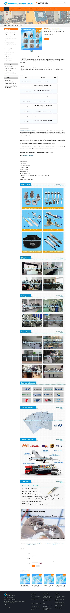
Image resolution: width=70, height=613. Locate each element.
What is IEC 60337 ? (8, 66)
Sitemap (5, 604)
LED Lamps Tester (8, 50)
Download (31, 9)
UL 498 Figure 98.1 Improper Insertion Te (25, 586)
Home (7, 9)
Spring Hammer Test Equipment (10, 40)
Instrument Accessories (9, 58)
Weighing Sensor (8, 56)
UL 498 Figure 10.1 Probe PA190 (49, 586)
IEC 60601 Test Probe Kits (35, 596)
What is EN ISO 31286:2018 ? (10, 68)
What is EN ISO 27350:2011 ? (10, 73)
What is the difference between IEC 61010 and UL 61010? (48, 597)
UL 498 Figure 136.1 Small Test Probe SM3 (60, 586)
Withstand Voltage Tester (9, 52)
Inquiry (49, 9)
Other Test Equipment (9, 60)
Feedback (43, 9)
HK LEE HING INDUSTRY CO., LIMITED (27, 130)
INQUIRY (46, 38)
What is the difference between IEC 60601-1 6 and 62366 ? (48, 602)
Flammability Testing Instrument (11, 38)
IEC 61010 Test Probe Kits (35, 599)
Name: (29, 553)
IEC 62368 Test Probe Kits (35, 601)
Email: (29, 555)
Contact (55, 9)
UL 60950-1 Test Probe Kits (36, 598)
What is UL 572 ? (8, 70)
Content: (28, 558)
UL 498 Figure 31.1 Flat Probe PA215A (37, 586)
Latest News (45, 594)
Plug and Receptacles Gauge (17, 25)
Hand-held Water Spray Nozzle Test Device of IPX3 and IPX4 (36, 608)
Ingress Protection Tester (9, 42)
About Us (12, 9)
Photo (37, 9)
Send (33, 566)
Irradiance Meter (8, 54)
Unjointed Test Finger (58, 608)
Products (19, 9)
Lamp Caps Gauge (8, 36)
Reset (38, 566)
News (25, 9)
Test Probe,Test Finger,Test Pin (10, 32)
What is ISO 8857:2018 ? (9, 72)
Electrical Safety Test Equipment (10, 44)
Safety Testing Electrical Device (10, 46)
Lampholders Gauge (8, 48)
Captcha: (28, 563)
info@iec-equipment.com (43, 3)
